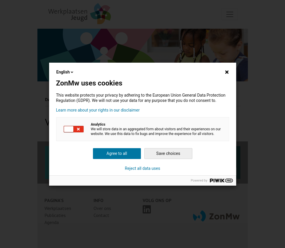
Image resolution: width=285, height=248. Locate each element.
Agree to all (116, 153)
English (65, 72)
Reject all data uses (142, 168)
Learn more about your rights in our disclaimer (98, 110)
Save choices (168, 153)
